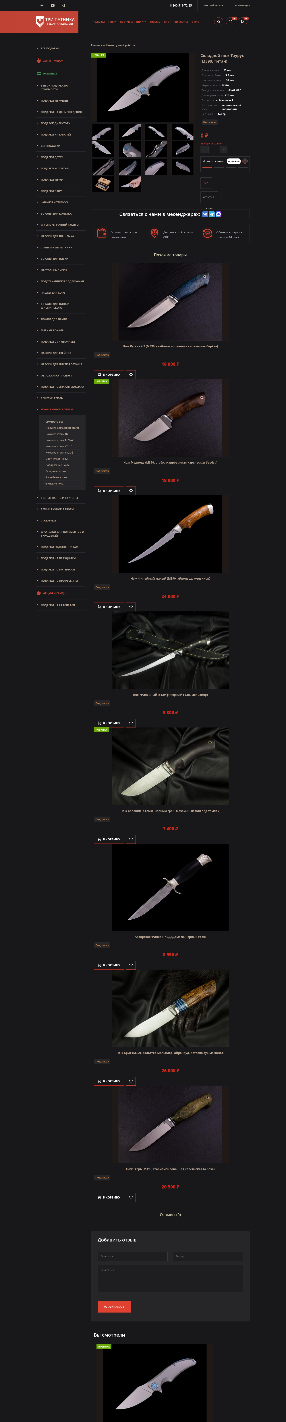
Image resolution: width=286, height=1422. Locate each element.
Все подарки (50, 48)
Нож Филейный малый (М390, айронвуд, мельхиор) (170, 578)
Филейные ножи (56, 477)
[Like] (131, 374)
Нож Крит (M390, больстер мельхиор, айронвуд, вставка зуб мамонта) (170, 1053)
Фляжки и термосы (55, 202)
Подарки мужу (52, 179)
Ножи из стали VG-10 (58, 446)
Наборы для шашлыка (57, 236)
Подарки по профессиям (59, 580)
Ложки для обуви (54, 319)
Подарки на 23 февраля (58, 605)
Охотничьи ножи (56, 458)
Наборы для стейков (56, 353)
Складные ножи (55, 471)
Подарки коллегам (55, 168)
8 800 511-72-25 (181, 5)
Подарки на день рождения (61, 112)
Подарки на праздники (58, 558)
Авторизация (242, 5)
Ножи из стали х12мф (59, 452)
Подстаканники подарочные (62, 281)
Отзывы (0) (170, 1215)
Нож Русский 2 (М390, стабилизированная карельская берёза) (170, 346)
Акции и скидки (51, 593)
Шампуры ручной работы (60, 225)
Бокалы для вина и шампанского (55, 305)
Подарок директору (55, 123)
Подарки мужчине (54, 100)
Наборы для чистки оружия (61, 364)
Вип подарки (50, 146)
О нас (195, 21)
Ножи (112, 21)
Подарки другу (52, 157)
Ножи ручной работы (57, 409)
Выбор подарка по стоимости (54, 87)
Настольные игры (54, 270)
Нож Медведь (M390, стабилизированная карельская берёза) (170, 462)
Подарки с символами (58, 341)
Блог (167, 21)
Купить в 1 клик (209, 199)
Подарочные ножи (57, 465)
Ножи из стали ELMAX (59, 440)
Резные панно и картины (59, 498)
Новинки (46, 73)
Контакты (181, 21)
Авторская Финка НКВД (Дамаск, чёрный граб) (170, 937)
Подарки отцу (51, 191)
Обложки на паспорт (56, 375)
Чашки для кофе (53, 292)
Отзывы (155, 21)
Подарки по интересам (58, 569)
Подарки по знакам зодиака (62, 387)
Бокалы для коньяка (56, 213)
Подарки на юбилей (56, 134)
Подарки (99, 21)
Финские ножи (55, 483)
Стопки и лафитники (56, 247)
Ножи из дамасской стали (62, 427)
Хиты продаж (49, 60)
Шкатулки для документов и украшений (62, 533)
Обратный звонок (213, 5)
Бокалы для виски (54, 258)
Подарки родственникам (59, 547)
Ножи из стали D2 (56, 434)
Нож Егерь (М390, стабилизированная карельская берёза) (170, 1169)
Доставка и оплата (133, 21)
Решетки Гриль (52, 398)
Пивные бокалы (52, 330)
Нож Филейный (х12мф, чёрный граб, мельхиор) (170, 695)
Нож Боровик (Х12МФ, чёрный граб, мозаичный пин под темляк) (170, 811)
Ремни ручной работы (57, 509)
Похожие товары (170, 255)
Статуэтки (48, 520)
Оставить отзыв (114, 1306)
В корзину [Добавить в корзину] (109, 375)
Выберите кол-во (211, 143)
